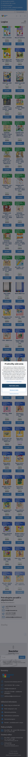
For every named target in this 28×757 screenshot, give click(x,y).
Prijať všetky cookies (14, 385)
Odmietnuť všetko (14, 390)
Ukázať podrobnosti (14, 393)
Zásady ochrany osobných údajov (14, 381)
